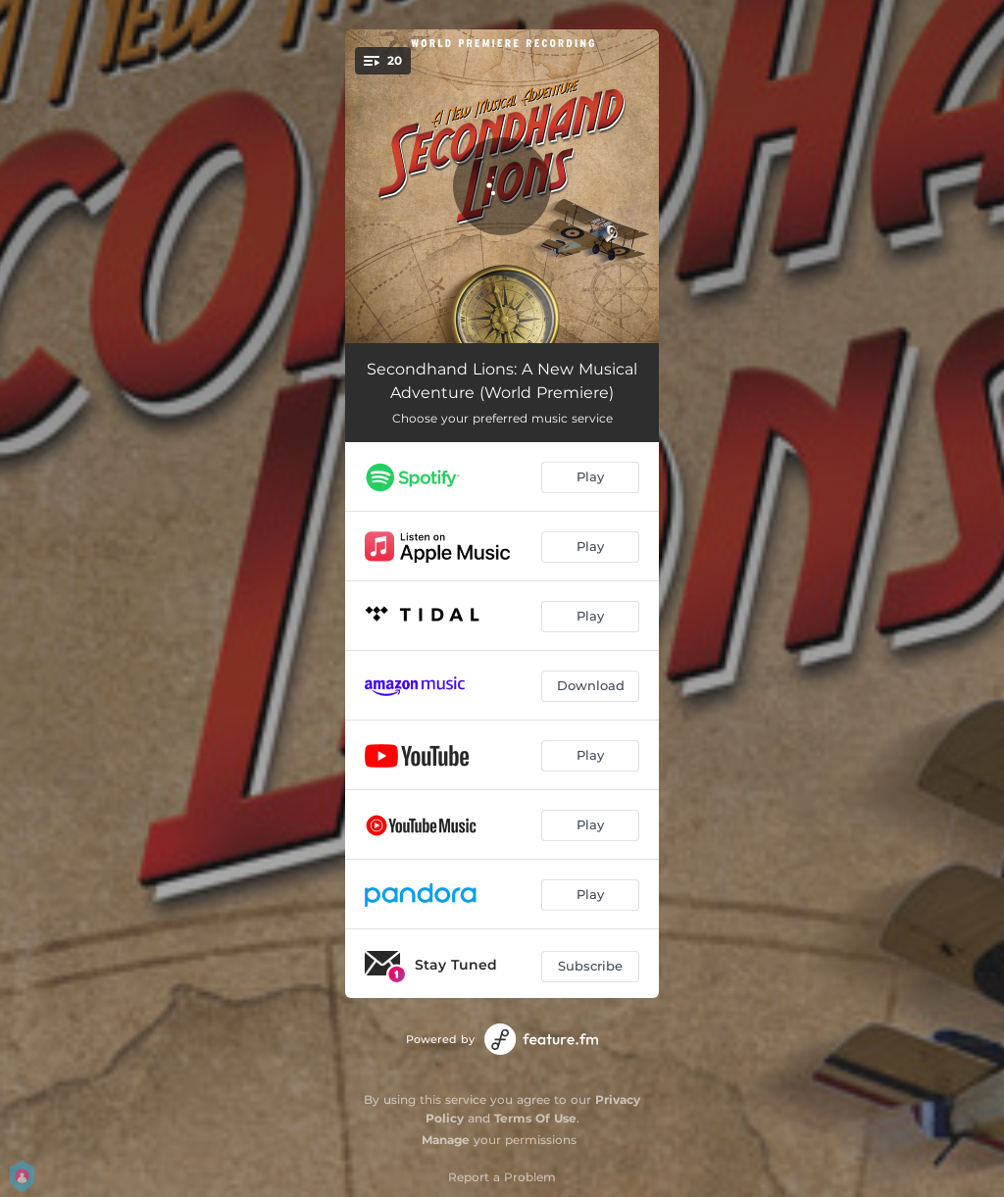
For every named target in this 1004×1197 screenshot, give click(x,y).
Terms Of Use (535, 1118)
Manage (446, 1139)
